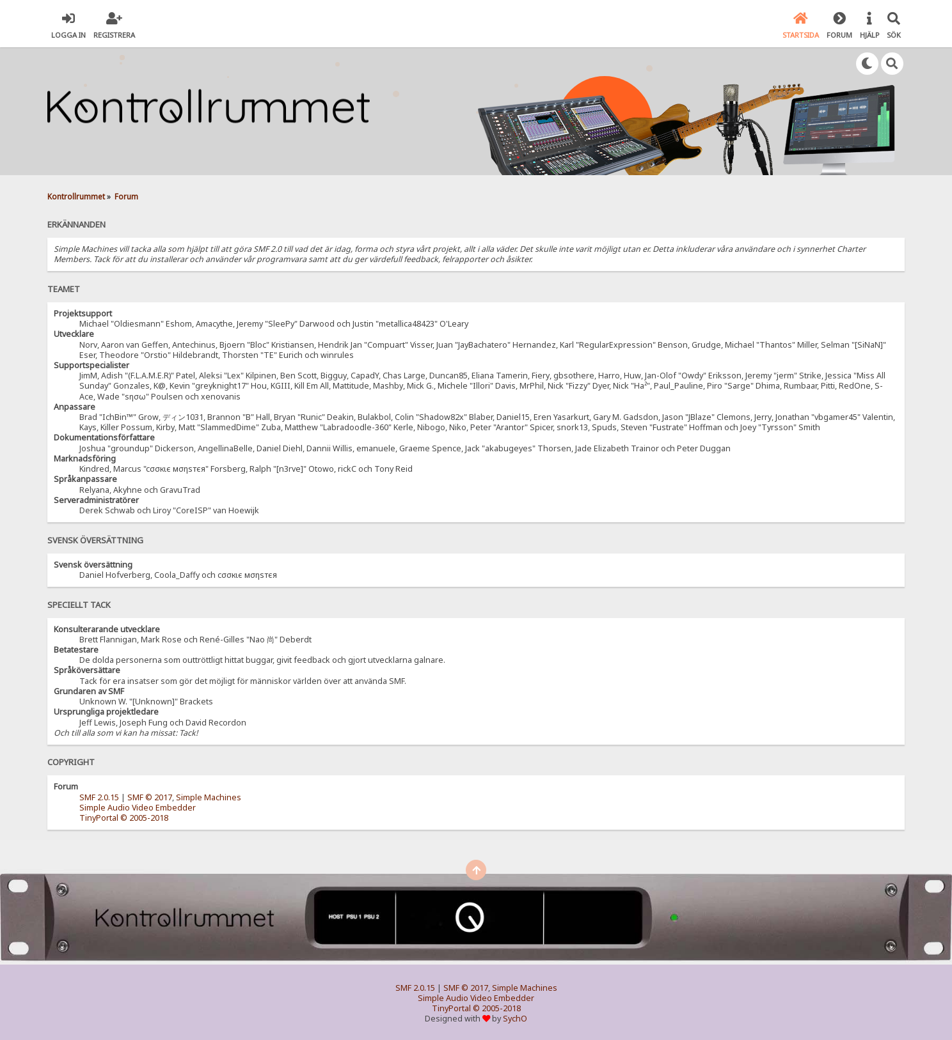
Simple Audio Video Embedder (137, 807)
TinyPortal (98, 817)
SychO (515, 1018)
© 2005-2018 (144, 817)
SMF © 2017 (149, 797)
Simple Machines (208, 797)
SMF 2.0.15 (99, 797)
